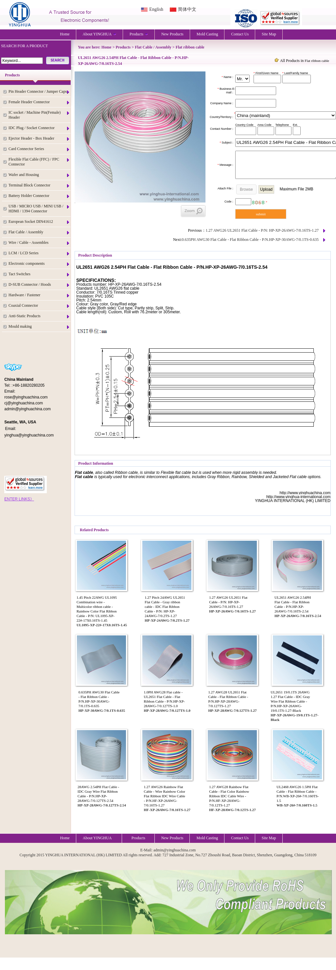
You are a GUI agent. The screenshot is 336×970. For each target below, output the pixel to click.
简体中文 (187, 9)
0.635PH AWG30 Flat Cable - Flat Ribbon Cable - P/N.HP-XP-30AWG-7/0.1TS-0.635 (250, 239)
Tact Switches (39, 274)
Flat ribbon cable (190, 47)
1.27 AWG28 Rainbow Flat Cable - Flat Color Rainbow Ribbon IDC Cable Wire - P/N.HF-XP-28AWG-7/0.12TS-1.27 (229, 796)
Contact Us (240, 34)
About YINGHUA (100, 34)
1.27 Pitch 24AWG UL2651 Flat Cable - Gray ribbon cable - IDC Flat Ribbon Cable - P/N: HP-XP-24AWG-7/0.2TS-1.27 (165, 606)
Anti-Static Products (39, 316)
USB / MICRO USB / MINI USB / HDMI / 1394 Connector (39, 208)
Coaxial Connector (39, 305)
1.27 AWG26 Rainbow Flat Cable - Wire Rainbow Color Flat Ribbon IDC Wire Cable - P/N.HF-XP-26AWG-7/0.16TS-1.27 (164, 796)
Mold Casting (207, 34)
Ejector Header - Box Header (39, 138)
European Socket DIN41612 (39, 221)
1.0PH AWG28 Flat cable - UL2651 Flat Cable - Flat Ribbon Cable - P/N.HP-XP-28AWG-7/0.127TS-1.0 (164, 699)
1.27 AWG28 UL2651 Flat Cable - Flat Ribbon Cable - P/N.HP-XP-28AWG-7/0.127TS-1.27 (228, 699)
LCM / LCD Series (39, 253)
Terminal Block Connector (39, 185)
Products (139, 34)
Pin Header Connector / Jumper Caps (39, 91)
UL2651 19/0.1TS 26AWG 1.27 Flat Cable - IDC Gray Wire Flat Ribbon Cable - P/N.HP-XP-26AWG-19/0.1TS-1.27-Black (290, 701)
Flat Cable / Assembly (39, 232)
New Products (172, 34)
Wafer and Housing (39, 174)
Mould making (39, 326)
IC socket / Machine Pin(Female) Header (39, 115)
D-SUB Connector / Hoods (39, 284)
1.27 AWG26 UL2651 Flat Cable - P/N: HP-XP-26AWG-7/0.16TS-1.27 (262, 230)
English (156, 9)
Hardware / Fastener (39, 295)
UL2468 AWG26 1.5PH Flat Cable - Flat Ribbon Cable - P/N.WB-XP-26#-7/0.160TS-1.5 (297, 794)
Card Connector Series (39, 148)
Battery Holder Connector (39, 195)
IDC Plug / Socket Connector (39, 128)
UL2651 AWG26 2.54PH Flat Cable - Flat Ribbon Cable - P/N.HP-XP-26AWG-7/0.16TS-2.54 (292, 604)
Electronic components (39, 263)
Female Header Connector (39, 102)
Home (64, 34)
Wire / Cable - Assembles (39, 242)
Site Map (269, 34)
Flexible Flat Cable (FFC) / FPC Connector (39, 161)
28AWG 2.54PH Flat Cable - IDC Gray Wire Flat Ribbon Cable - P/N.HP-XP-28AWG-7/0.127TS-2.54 (98, 794)
